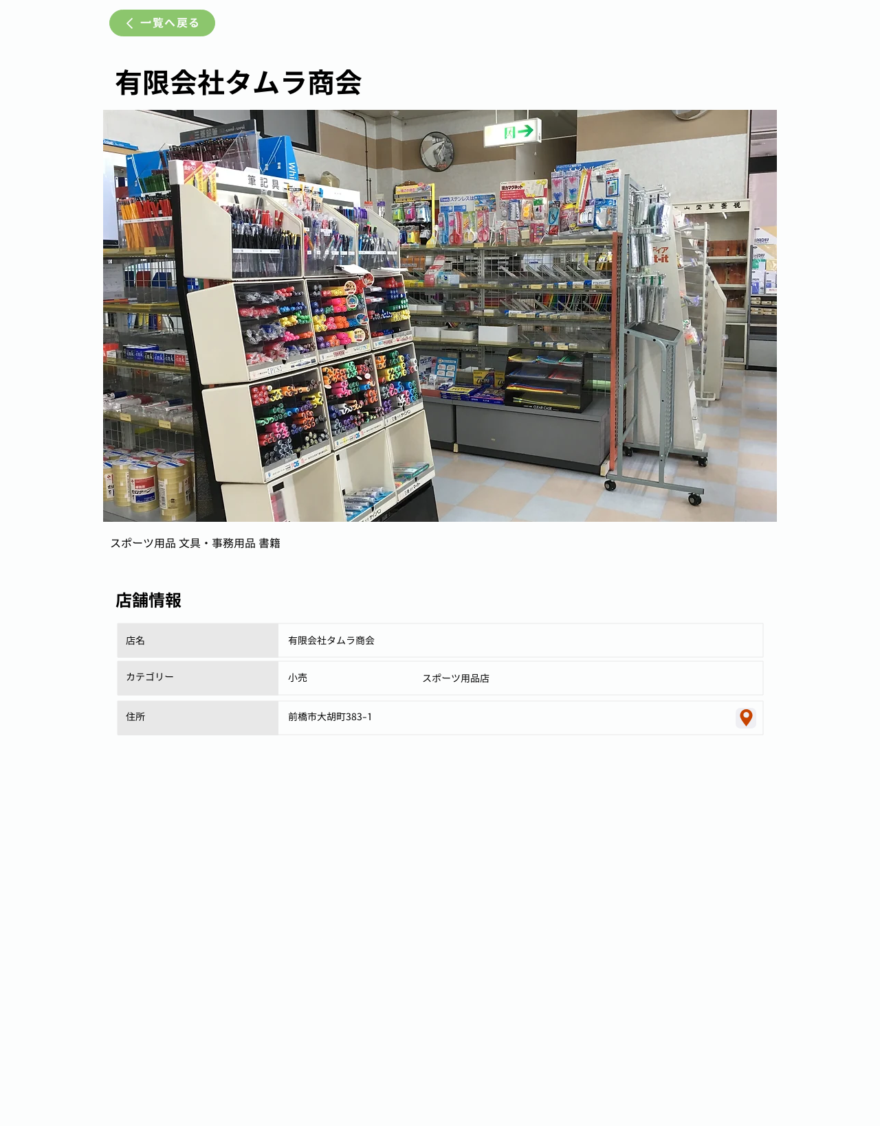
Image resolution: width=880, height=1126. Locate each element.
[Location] (746, 718)
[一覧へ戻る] (162, 23)
